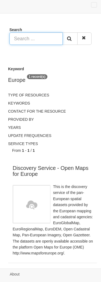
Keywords (19, 103)
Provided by (21, 119)
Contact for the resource (37, 111)
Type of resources (28, 95)
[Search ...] (36, 38)
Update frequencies (29, 135)
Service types (23, 144)
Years (14, 127)
